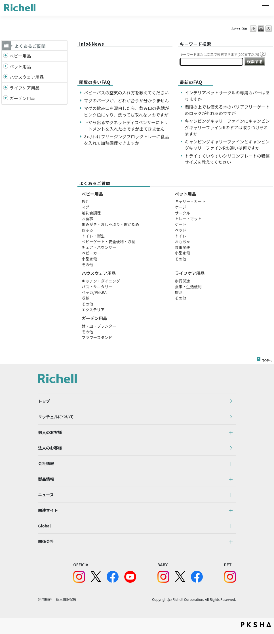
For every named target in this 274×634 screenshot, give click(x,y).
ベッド (180, 230)
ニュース (46, 494)
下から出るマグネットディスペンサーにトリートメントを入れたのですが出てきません (126, 125)
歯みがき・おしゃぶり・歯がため (110, 224)
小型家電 (89, 259)
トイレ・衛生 (93, 236)
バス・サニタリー (97, 286)
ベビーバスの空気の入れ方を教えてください (126, 93)
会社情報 (46, 463)
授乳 (85, 201)
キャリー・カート (190, 201)
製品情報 (46, 479)
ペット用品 (20, 66)
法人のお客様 (50, 448)
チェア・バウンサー (99, 247)
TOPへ (267, 359)
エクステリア (93, 309)
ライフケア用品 (24, 88)
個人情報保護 (66, 599)
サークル (182, 213)
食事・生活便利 (188, 286)
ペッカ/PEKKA (94, 292)
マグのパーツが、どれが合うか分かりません (128, 100)
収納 (85, 298)
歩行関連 (182, 281)
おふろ (87, 230)
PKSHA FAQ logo (256, 624)
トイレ (180, 236)
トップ (44, 401)
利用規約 (45, 599)
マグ (85, 207)
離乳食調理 (91, 213)
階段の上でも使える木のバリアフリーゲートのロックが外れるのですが (227, 110)
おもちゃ (182, 241)
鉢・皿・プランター (99, 326)
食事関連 (182, 247)
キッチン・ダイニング (101, 281)
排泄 (178, 292)
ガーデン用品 (22, 98)
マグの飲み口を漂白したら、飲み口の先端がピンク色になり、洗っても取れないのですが (126, 111)
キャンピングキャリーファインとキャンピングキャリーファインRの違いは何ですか (227, 145)
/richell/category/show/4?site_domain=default (5, 66)
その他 (87, 264)
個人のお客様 (50, 432)
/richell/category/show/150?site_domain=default (5, 98)
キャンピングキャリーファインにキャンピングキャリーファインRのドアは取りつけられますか (227, 127)
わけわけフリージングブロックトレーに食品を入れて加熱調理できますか (126, 139)
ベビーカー (91, 253)
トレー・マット (188, 218)
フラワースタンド (97, 337)
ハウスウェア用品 (27, 77)
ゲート (180, 224)
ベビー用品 (20, 56)
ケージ (180, 207)
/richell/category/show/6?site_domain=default (5, 88)
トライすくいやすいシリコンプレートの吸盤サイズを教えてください (227, 159)
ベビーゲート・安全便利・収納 (108, 241)
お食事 (87, 218)
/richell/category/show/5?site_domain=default (5, 56)
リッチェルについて (56, 416)
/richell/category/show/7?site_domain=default (5, 77)
